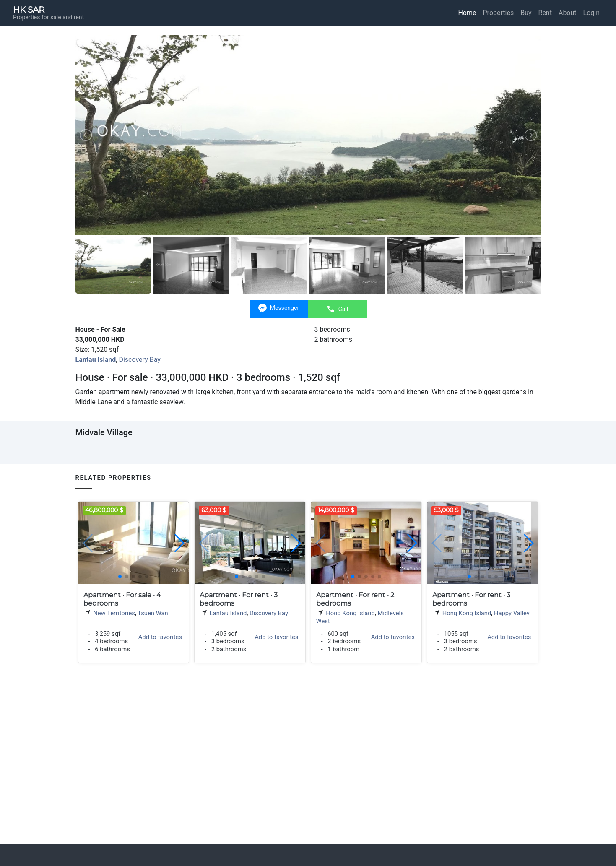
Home (467, 13)
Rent (545, 13)
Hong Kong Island (350, 613)
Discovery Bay (139, 360)
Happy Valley (512, 613)
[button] (179, 543)
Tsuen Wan (153, 613)
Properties (498, 13)
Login (591, 13)
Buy (525, 13)
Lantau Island (228, 613)
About (568, 13)
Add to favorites (160, 637)
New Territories (114, 613)
